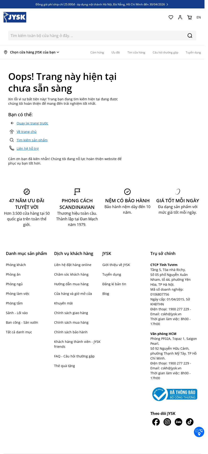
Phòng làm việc (18, 293)
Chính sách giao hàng (71, 313)
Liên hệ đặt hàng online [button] (72, 265)
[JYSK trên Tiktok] (189, 422)
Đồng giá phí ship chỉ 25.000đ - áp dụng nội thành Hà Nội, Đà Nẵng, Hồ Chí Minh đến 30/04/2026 (102, 4)
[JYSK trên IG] (167, 422)
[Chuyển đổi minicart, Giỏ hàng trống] (189, 17)
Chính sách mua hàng (71, 322)
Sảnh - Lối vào (17, 313)
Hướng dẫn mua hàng (71, 284)
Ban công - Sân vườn (22, 322)
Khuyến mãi (63, 303)
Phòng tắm (14, 303)
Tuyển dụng (111, 274)
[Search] (189, 35)
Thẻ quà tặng (64, 366)
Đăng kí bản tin (114, 284)
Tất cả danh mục (19, 332)
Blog (105, 293)
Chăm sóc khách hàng (71, 274)
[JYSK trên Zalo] (178, 422)
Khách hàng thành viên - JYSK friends (77, 344)
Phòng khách (16, 265)
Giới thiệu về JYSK (116, 265)
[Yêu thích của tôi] (170, 17)
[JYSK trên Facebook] (156, 422)
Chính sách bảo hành (71, 332)
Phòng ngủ (14, 284)
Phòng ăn (13, 274)
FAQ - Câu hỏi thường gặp (74, 356)
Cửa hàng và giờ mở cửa (73, 293)
